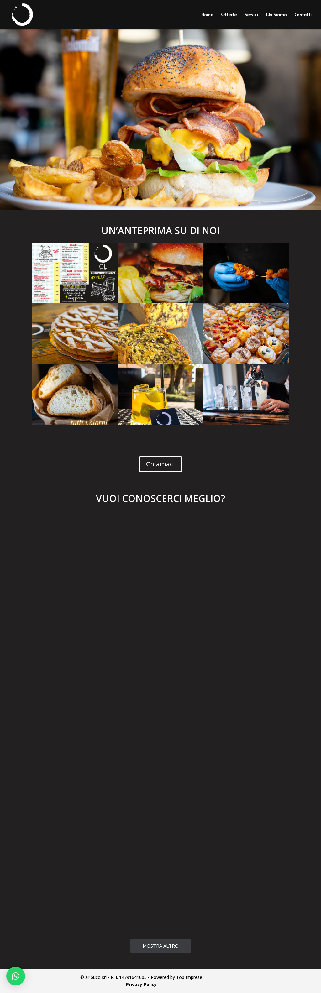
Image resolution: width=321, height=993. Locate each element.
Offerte (229, 15)
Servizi (251, 15)
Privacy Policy (141, 984)
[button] (15, 976)
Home (207, 15)
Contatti (303, 15)
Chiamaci (160, 464)
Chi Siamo (276, 15)
